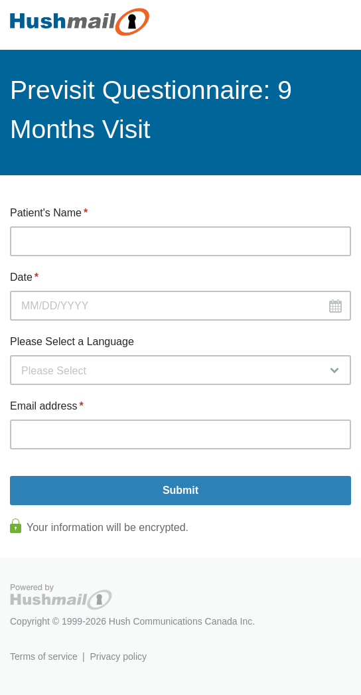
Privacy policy (118, 656)
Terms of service (44, 656)
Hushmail (61, 597)
